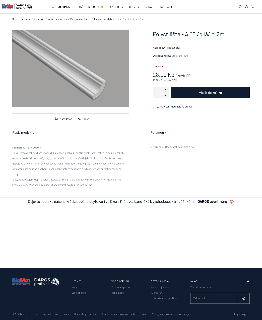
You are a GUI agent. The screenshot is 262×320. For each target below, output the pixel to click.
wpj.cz (246, 314)
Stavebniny (39, 19)
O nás (150, 6)
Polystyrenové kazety (80, 19)
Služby (134, 6)
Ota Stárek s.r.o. (180, 55)
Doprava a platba (120, 286)
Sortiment (64, 6)
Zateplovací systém (57, 19)
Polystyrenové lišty (103, 19)
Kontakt (166, 6)
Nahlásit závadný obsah (55, 314)
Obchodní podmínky (85, 314)
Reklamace (117, 292)
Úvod (14, 19)
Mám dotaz (62, 118)
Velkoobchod (79, 292)
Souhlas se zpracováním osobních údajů (123, 314)
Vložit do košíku (210, 92)
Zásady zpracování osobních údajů (170, 314)
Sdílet (82, 118)
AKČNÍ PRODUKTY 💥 (91, 6)
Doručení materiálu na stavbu (176, 106)
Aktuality (116, 6)
